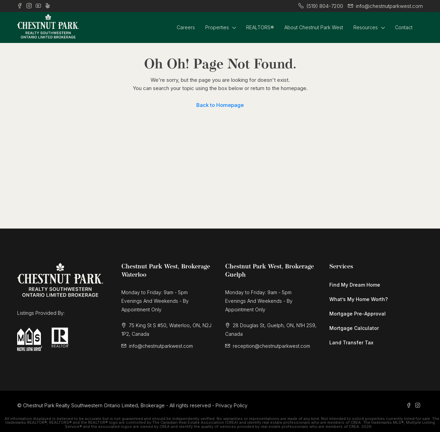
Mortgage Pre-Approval (357, 314)
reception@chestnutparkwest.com (271, 346)
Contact (403, 27)
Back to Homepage (220, 105)
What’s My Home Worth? (358, 299)
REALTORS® (260, 27)
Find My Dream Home (354, 285)
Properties (217, 27)
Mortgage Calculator (354, 328)
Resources (365, 27)
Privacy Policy (232, 405)
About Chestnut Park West (313, 27)
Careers (186, 27)
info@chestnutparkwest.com (161, 346)
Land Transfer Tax (351, 342)
